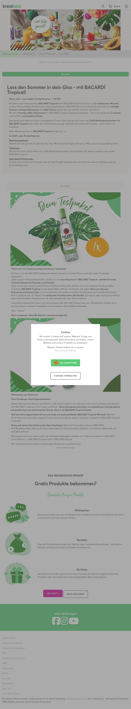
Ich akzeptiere (65, 362)
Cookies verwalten (65, 376)
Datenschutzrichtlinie (65, 350)
